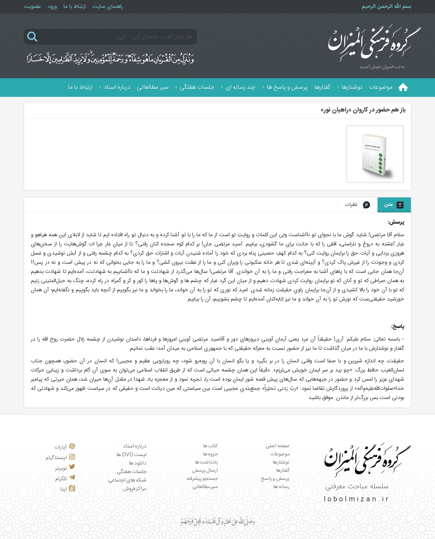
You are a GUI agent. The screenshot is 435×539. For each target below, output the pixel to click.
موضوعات (381, 87)
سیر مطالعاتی (153, 87)
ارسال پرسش (205, 471)
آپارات (64, 447)
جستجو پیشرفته (202, 479)
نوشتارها (352, 87)
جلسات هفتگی (197, 87)
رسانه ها (281, 487)
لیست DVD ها (131, 455)
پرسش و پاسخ (275, 479)
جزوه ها (210, 454)
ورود (52, 6)
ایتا (67, 489)
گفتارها (322, 87)
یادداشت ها (206, 462)
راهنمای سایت (107, 6)
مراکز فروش (135, 489)
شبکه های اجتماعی (127, 480)
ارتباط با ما (75, 6)
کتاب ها (210, 446)
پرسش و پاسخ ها (287, 87)
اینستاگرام (60, 458)
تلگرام (65, 479)
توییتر (65, 468)
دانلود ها (138, 463)
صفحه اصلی (278, 446)
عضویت (32, 6)
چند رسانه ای (241, 87)
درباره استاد (117, 87)
